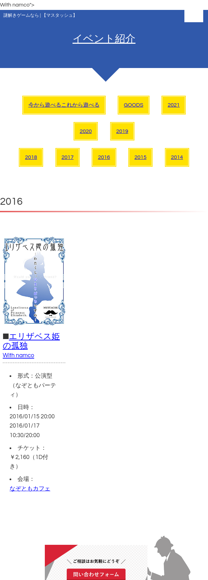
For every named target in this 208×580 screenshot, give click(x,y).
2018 (31, 157)
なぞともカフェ (30, 489)
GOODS (133, 105)
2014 (177, 157)
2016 (104, 157)
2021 (174, 105)
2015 (140, 157)
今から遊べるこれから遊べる (64, 105)
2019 (122, 131)
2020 (86, 131)
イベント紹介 (104, 38)
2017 (68, 157)
